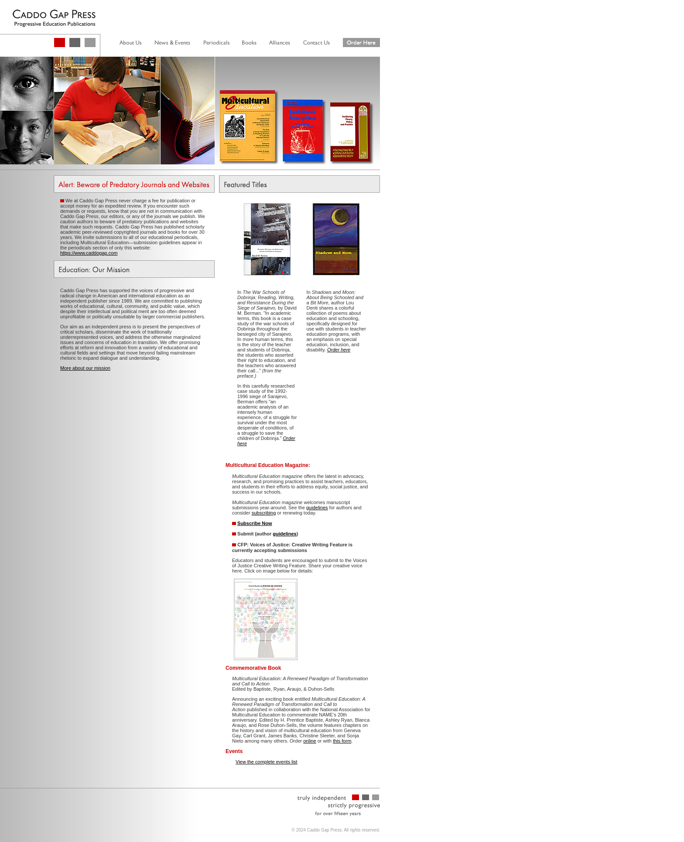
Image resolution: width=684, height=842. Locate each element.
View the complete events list (267, 761)
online (309, 740)
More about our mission (85, 368)
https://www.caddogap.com (88, 253)
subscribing (264, 512)
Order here (338, 349)
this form (342, 740)
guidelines (317, 507)
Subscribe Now (254, 523)
